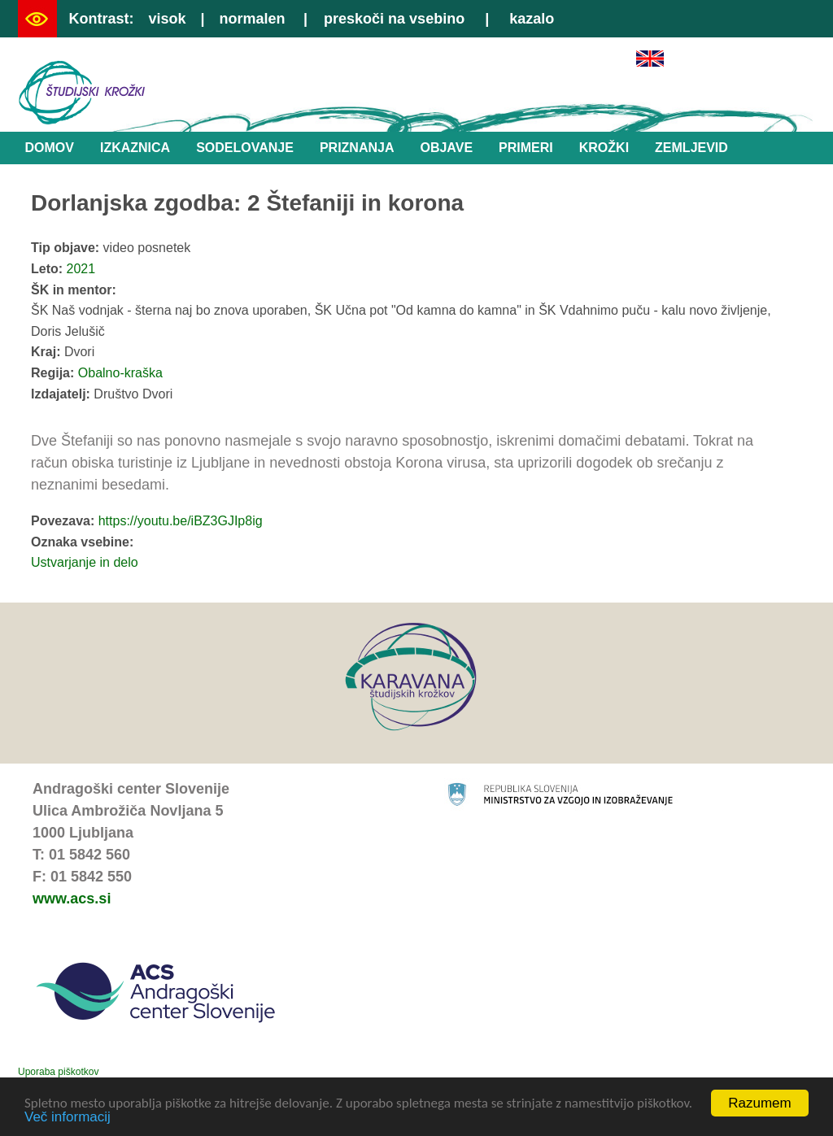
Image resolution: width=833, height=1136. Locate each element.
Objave (446, 148)
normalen (253, 19)
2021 (81, 269)
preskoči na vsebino (394, 19)
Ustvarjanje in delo (84, 562)
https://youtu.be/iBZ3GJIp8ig (180, 521)
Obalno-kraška (120, 373)
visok (166, 19)
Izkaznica (135, 148)
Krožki (604, 148)
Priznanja (357, 148)
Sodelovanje (245, 148)
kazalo (531, 19)
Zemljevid (691, 148)
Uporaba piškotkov (58, 1071)
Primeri (526, 148)
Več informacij (67, 1118)
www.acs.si (72, 898)
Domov (49, 148)
